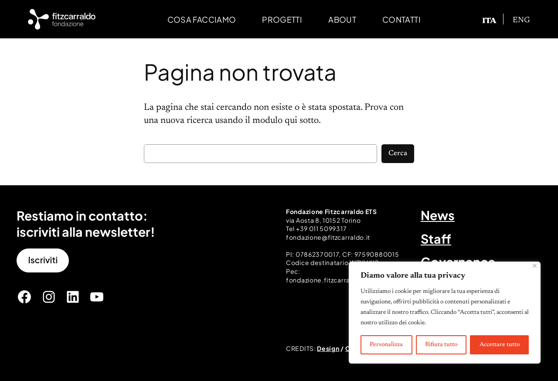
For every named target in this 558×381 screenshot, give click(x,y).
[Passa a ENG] (521, 20)
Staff (436, 238)
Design (328, 348)
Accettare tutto (500, 345)
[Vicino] (535, 266)
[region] (445, 313)
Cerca (397, 153)
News (438, 215)
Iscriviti (43, 260)
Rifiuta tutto (441, 345)
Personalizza (386, 345)
